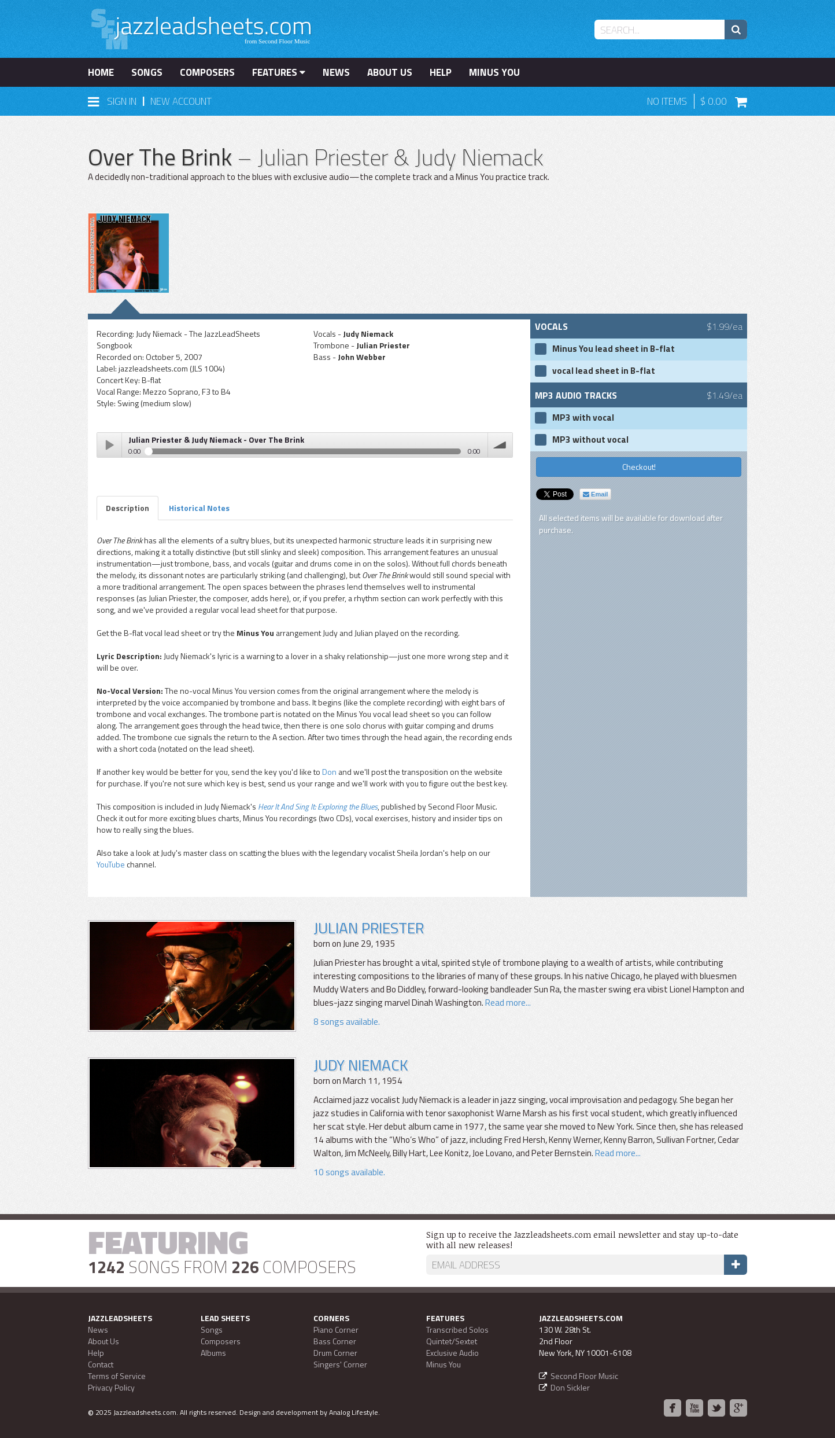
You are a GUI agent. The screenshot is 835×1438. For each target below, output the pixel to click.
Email (595, 494)
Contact (100, 1364)
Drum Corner (335, 1353)
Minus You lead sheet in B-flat (613, 349)
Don (329, 772)
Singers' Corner (340, 1364)
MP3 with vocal (583, 417)
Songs (146, 72)
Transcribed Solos (457, 1329)
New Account (181, 101)
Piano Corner (336, 1329)
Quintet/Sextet (451, 1341)
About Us (389, 72)
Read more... (508, 1002)
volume (500, 445)
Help (441, 72)
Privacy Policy (111, 1387)
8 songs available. (346, 1021)
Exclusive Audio (452, 1353)
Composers (207, 72)
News (336, 72)
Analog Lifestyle (353, 1412)
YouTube (111, 864)
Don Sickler (570, 1387)
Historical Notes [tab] (199, 508)
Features (278, 72)
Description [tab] (127, 508)
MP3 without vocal (590, 439)
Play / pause (109, 445)
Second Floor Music (584, 1376)
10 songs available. (349, 1172)
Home (101, 72)
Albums (213, 1353)
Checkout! (639, 467)
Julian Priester (368, 928)
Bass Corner (334, 1341)
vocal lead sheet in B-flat (603, 371)
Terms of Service (117, 1376)
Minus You (494, 72)
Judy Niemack (360, 1065)
